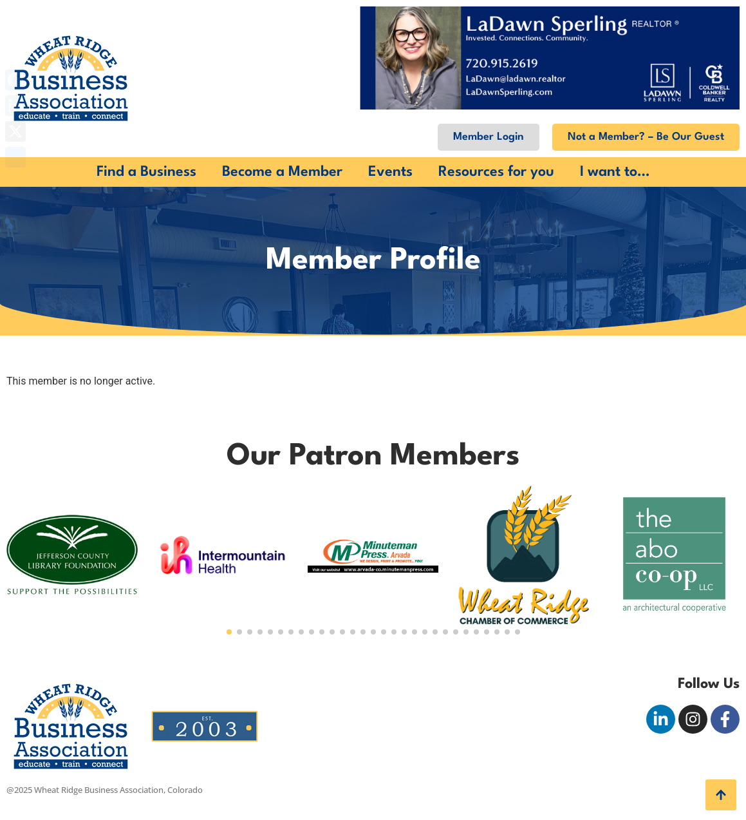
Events (390, 172)
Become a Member (282, 172)
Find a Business (146, 172)
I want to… (614, 172)
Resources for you (496, 172)
